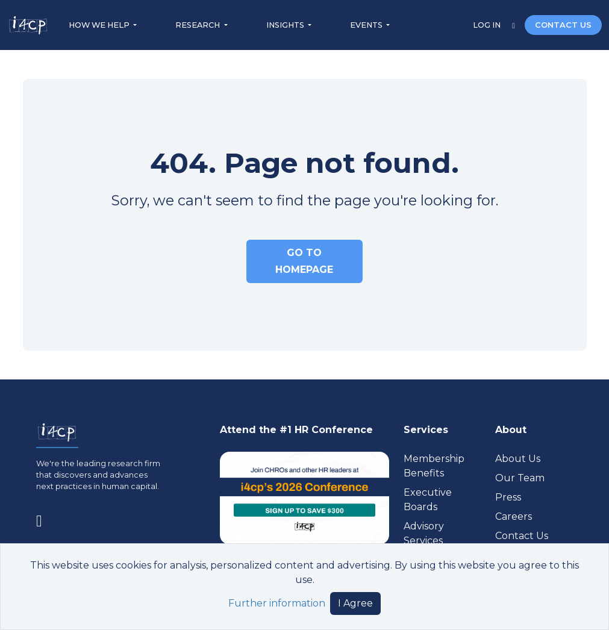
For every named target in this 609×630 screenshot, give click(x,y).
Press (508, 497)
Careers (513, 516)
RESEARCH (198, 25)
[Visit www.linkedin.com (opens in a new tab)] (44, 518)
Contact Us (521, 535)
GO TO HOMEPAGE (304, 261)
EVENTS (367, 25)
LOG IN (487, 25)
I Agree (355, 603)
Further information (276, 603)
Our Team (520, 478)
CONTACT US (563, 25)
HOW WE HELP (100, 25)
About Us (517, 458)
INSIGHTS (286, 25)
